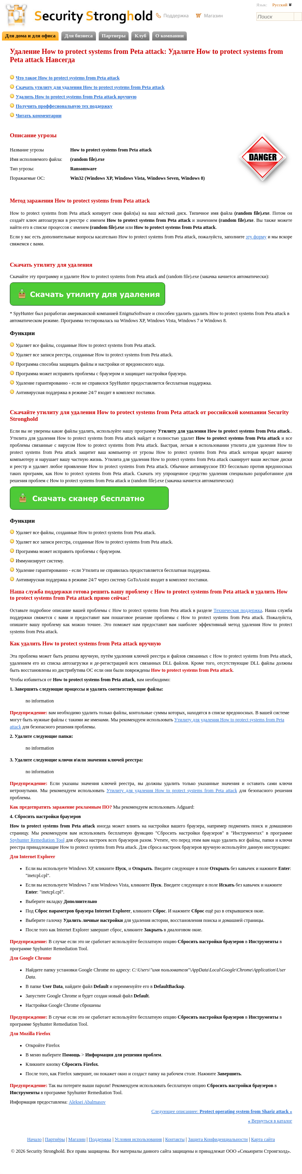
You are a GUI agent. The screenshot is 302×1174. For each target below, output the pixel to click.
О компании (169, 36)
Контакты (175, 1139)
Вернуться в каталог (270, 1121)
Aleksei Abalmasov (87, 1102)
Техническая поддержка (238, 610)
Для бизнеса (78, 36)
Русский (281, 4)
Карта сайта (263, 1139)
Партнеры (114, 36)
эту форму (256, 237)
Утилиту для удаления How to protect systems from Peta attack (172, 790)
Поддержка (100, 1139)
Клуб (140, 36)
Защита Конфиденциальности (218, 1139)
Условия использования (138, 1139)
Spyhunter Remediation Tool (37, 840)
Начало (34, 1139)
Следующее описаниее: (221, 1111)
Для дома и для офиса (30, 36)
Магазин (77, 1139)
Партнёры (55, 1139)
